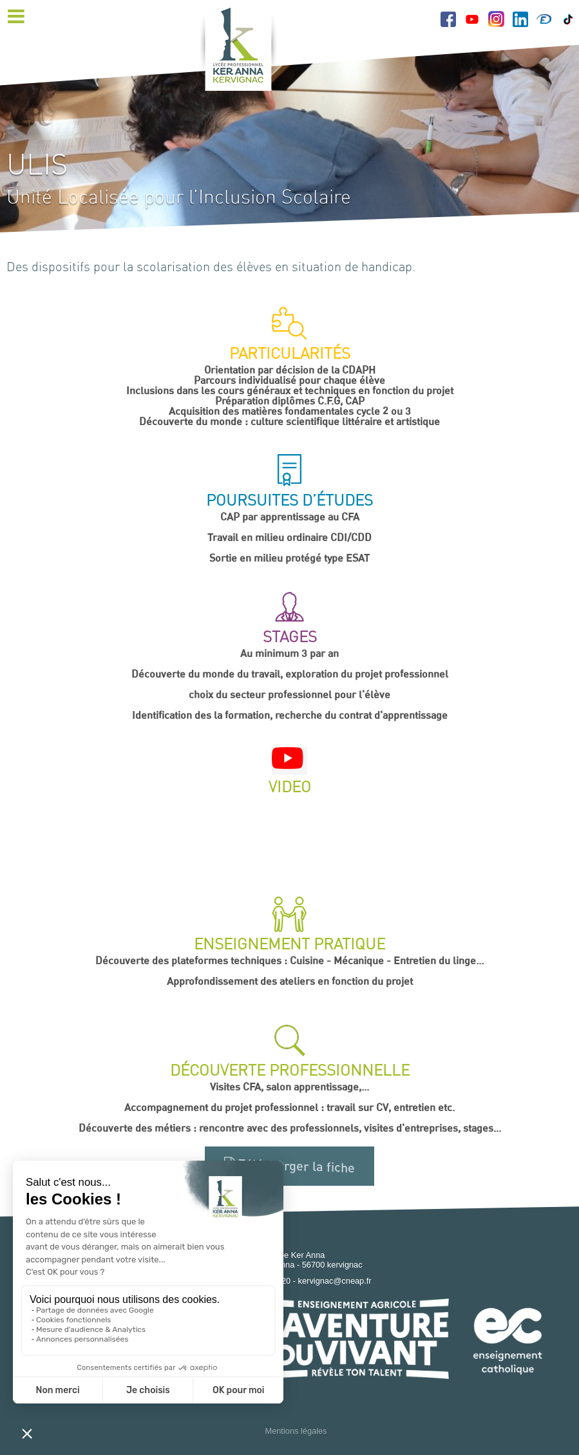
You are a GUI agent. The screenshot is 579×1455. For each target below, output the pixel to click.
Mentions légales (296, 1431)
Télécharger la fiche (289, 1166)
